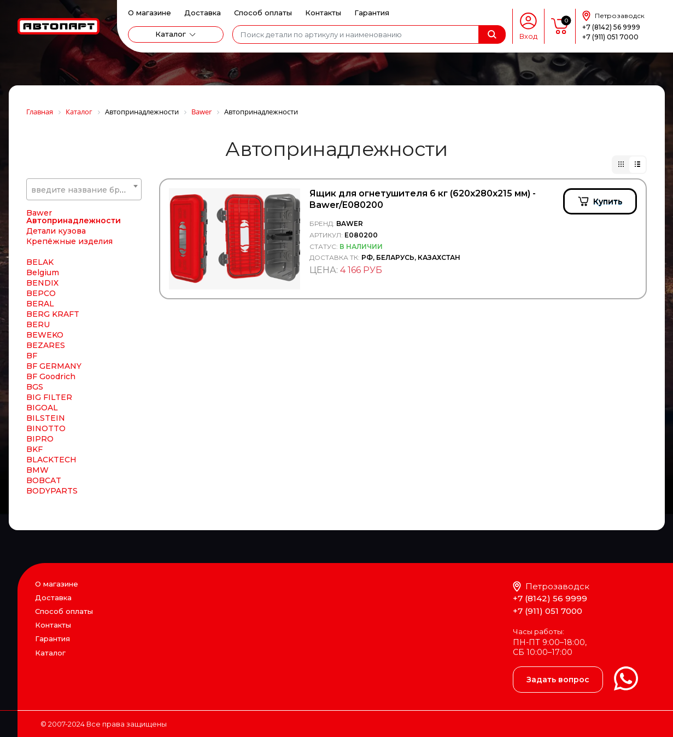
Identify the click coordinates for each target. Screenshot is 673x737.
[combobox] (84, 189)
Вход (528, 36)
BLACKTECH (51, 460)
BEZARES (45, 345)
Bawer (39, 213)
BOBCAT (43, 480)
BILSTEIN (45, 418)
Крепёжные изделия (69, 241)
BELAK (40, 262)
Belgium (42, 272)
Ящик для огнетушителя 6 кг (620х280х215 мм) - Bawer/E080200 (422, 199)
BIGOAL (42, 408)
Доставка (202, 12)
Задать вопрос (557, 679)
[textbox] (84, 190)
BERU (38, 324)
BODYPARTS (52, 491)
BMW (37, 470)
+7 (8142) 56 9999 (611, 27)
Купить (607, 201)
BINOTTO (46, 428)
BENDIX (42, 283)
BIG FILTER (49, 397)
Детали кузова (56, 231)
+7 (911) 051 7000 (610, 37)
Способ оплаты (263, 12)
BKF (34, 449)
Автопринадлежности (73, 220)
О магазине (149, 12)
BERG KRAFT (52, 314)
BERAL (40, 304)
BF (31, 356)
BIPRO (40, 439)
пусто (560, 26)
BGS (34, 387)
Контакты (323, 12)
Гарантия (371, 12)
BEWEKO (44, 335)
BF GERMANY (53, 366)
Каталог (170, 34)
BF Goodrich (50, 376)
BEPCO (41, 293)
